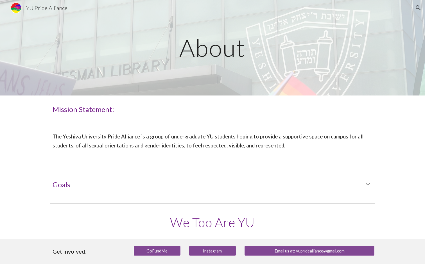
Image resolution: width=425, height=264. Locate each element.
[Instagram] (212, 250)
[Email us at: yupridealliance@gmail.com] (309, 250)
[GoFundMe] (157, 250)
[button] (418, 8)
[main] (212, 47)
